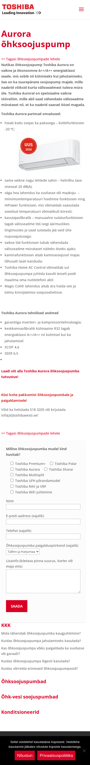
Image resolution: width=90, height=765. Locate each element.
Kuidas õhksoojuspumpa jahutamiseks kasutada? (41, 640)
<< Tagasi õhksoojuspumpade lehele (30, 59)
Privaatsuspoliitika (56, 755)
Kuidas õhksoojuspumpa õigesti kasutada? (35, 661)
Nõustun (25, 755)
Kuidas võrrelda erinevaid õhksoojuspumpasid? (39, 668)
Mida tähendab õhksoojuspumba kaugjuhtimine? (41, 633)
